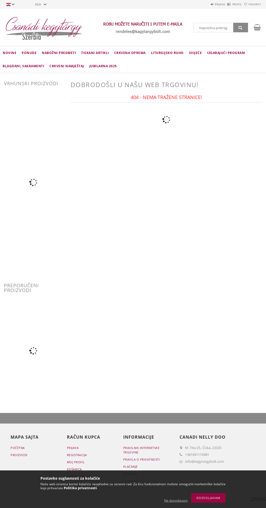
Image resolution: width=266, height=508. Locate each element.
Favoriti (252, 4)
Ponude (29, 53)
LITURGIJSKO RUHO (167, 53)
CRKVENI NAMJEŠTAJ (66, 66)
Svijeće (195, 53)
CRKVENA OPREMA (130, 53)
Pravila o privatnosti (141, 459)
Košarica (74, 469)
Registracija (77, 455)
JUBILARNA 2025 (103, 66)
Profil (228, 4)
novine (9, 53)
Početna (18, 448)
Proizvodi (19, 455)
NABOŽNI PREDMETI (59, 53)
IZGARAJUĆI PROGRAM (226, 53)
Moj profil (76, 462)
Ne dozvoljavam (176, 500)
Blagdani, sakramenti (23, 66)
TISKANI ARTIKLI (95, 53)
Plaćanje (130, 467)
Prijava (205, 4)
